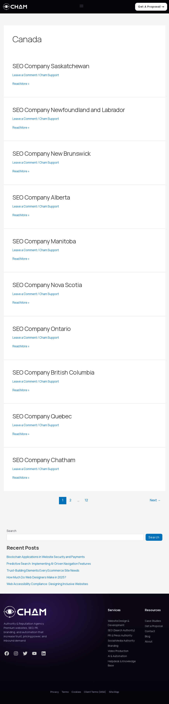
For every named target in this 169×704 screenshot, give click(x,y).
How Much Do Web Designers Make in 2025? (36, 577)
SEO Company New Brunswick (52, 153)
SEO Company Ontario (42, 329)
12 (86, 500)
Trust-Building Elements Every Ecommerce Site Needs (43, 570)
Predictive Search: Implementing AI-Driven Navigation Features (49, 563)
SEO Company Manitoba (44, 241)
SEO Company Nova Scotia (47, 285)
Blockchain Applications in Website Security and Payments (46, 557)
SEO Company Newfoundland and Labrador (69, 110)
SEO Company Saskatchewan (51, 66)
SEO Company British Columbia (53, 372)
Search (11, 531)
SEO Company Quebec (42, 416)
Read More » (21, 84)
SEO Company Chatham (44, 460)
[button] (82, 6)
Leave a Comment (25, 75)
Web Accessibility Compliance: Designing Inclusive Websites (47, 583)
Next (155, 500)
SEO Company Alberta (41, 197)
